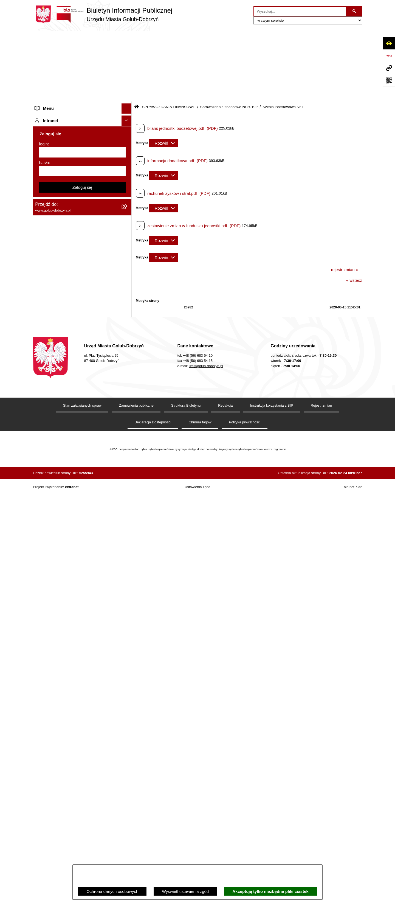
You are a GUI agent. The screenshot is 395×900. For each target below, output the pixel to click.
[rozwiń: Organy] (127, 58)
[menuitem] (82, 185)
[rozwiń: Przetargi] (127, 130)
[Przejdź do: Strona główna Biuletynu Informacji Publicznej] (136, 36)
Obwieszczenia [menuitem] (49, 490)
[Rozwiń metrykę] (163, 72)
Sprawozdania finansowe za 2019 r (229, 36)
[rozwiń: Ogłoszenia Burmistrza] (127, 99)
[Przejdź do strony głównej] (102, 14)
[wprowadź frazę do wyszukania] (300, 11)
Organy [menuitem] (42, 58)
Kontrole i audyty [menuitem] (50, 480)
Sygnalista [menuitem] (44, 620)
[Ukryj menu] (127, 38)
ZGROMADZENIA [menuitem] (51, 729)
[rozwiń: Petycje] (127, 109)
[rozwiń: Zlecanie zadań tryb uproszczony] (127, 68)
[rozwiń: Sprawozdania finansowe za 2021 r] (127, 199)
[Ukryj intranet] (127, 789)
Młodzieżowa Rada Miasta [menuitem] (59, 89)
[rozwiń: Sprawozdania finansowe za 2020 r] (127, 212)
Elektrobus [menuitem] (45, 647)
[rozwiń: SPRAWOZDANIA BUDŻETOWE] (127, 161)
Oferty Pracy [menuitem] (46, 521)
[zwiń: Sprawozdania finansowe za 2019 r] (127, 226)
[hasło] (82, 839)
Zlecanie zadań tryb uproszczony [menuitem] (65, 68)
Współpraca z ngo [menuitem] (51, 150)
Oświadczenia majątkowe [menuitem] (58, 572)
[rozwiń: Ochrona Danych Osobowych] (127, 120)
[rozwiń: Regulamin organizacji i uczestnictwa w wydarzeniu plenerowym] (127, 453)
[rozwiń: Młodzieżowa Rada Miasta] (127, 89)
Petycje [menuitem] (42, 109)
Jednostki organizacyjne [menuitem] (57, 78)
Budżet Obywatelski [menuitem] (53, 552)
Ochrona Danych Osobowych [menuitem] (62, 119)
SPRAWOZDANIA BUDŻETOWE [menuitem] (65, 161)
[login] (82, 820)
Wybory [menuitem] (42, 443)
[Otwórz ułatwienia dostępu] (389, 43)
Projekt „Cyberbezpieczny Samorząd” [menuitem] (69, 749)
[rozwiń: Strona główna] (127, 48)
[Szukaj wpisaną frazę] (354, 11)
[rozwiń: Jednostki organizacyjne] (127, 78)
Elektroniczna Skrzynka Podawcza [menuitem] (66, 610)
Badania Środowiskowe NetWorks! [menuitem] (66, 739)
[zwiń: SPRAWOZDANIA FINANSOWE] (127, 171)
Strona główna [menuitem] (48, 48)
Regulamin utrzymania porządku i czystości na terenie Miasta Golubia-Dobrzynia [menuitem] (77, 586)
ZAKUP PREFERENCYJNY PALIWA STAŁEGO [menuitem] (68, 693)
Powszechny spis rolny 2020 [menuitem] (61, 531)
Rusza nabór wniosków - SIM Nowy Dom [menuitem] (72, 500)
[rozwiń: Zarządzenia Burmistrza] (127, 140)
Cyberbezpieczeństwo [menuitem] (55, 679)
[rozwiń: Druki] (127, 470)
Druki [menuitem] (40, 470)
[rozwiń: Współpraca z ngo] (127, 151)
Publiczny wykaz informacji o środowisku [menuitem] (72, 433)
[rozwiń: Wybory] (127, 443)
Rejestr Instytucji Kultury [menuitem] (57, 562)
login (43, 812)
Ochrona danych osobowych (112, 891)
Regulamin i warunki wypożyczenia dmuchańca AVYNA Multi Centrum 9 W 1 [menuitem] (78, 633)
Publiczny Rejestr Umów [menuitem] (57, 541)
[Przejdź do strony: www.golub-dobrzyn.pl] (389, 68)
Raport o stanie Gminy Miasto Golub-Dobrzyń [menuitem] (76, 599)
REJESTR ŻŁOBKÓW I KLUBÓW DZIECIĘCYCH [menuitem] (66, 773)
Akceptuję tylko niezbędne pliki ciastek (270, 891)
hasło (44, 830)
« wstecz (354, 209)
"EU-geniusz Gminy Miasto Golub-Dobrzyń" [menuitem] (74, 760)
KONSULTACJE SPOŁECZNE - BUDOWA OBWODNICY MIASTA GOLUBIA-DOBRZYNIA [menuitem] (73, 663)
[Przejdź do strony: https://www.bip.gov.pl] (389, 55)
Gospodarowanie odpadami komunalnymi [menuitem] (73, 511)
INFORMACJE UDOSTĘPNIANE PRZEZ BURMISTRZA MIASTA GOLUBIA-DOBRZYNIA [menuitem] (72, 712)
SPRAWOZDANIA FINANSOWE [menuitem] (64, 171)
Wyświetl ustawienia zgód (185, 891)
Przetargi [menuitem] (43, 130)
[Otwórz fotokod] (389, 80)
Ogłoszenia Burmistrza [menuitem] (56, 99)
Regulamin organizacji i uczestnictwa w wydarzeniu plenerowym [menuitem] (70, 456)
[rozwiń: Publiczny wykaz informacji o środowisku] (127, 433)
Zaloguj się (82, 855)
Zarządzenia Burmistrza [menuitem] (56, 140)
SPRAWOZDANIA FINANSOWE (168, 36)
